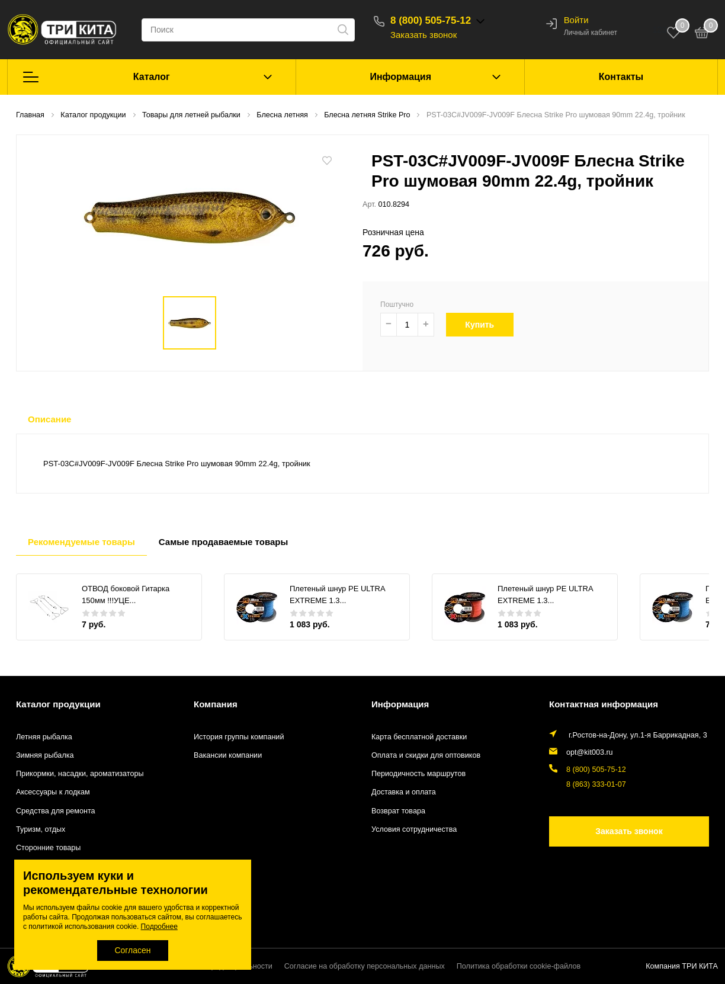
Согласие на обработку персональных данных (364, 966)
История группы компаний (239, 737)
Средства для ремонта (55, 811)
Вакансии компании (228, 755)
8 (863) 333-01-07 (596, 784)
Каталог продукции (58, 704)
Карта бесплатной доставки (419, 737)
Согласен (132, 950)
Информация (400, 77)
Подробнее (159, 926)
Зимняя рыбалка (45, 755)
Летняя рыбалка (44, 737)
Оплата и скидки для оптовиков (425, 755)
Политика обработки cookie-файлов (518, 966)
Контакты (621, 77)
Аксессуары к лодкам (53, 792)
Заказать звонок (423, 35)
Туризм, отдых (40, 829)
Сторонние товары (48, 848)
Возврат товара (398, 811)
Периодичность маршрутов (418, 774)
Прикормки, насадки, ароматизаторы (80, 774)
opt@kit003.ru (589, 752)
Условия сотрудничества (414, 829)
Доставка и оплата (403, 792)
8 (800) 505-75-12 (430, 20)
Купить (486, 324)
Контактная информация (603, 704)
